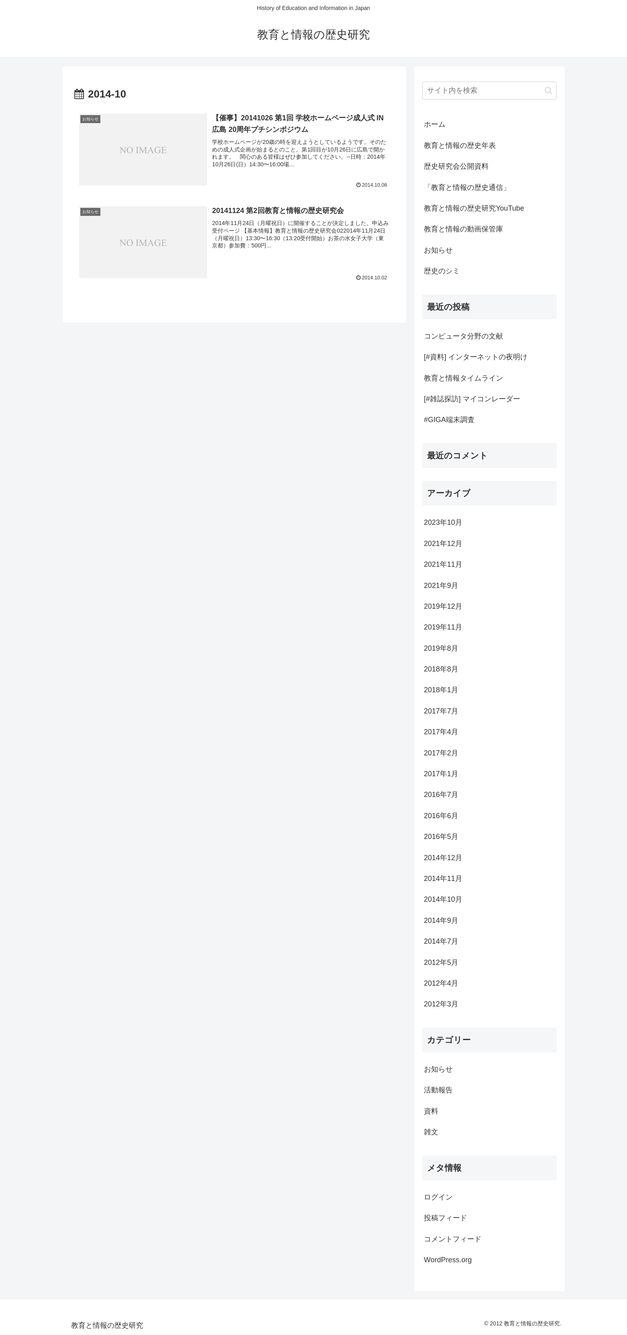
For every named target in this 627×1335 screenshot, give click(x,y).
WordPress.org (448, 1260)
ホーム (434, 124)
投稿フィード (445, 1218)
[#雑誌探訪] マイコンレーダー (472, 399)
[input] (489, 91)
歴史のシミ (442, 271)
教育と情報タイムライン (463, 378)
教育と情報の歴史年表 (460, 145)
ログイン (438, 1197)
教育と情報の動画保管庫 (463, 229)
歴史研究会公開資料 (456, 166)
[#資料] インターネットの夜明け (475, 357)
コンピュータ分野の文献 (463, 336)
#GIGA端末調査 (449, 420)
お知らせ (438, 250)
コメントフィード (452, 1239)
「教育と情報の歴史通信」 (467, 187)
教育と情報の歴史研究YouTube (474, 208)
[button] (548, 90)
